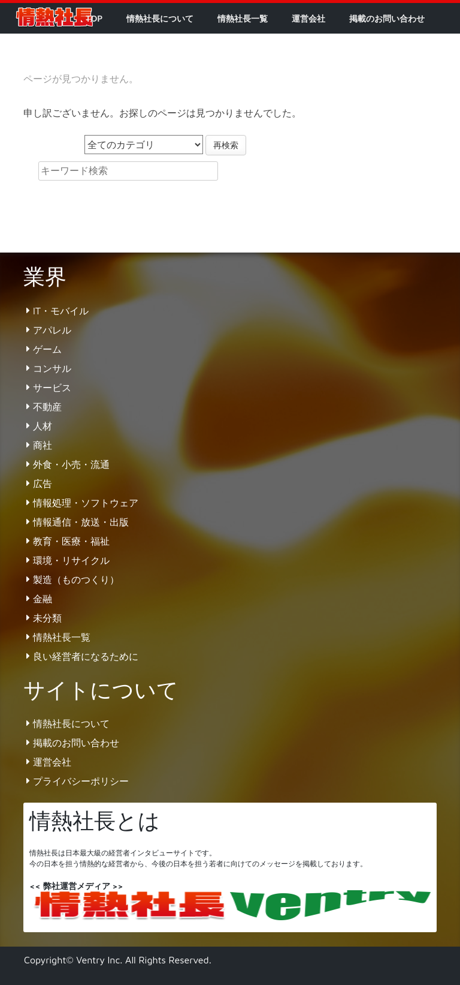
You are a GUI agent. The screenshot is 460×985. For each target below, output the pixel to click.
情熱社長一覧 (242, 18)
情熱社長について (159, 18)
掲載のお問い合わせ (387, 18)
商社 (42, 445)
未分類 (47, 617)
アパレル (52, 330)
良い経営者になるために (85, 656)
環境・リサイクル (71, 560)
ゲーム (47, 349)
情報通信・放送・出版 (81, 521)
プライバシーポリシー (81, 781)
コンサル (52, 368)
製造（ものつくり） (76, 579)
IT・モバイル (61, 310)
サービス (52, 387)
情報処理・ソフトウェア (85, 502)
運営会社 (308, 18)
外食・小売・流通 (71, 464)
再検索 (225, 145)
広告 (42, 483)
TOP (94, 18)
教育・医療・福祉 (71, 541)
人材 (42, 426)
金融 (42, 598)
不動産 (47, 406)
